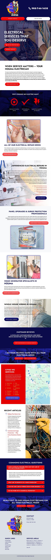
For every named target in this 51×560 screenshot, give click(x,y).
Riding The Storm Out (14, 414)
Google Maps (8, 540)
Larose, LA (29, 545)
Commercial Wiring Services (41, 194)
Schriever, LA (38, 542)
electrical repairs (25, 170)
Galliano (8, 393)
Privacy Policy (8, 545)
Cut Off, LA (39, 545)
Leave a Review (8, 542)
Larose (16, 391)
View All (28, 547)
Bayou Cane (9, 383)
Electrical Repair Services (41, 187)
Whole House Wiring (42, 192)
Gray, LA (35, 540)
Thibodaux (9, 391)
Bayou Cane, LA (30, 540)
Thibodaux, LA (39, 543)
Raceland (17, 394)
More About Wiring (11, 319)
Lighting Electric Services (41, 189)
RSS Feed (7, 549)
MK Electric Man (23, 556)
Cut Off (16, 393)
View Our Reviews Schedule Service (25, 343)
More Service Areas (12, 398)
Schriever (9, 388)
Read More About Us (12, 84)
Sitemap (7, 547)
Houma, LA (40, 540)
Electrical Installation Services (40, 186)
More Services (41, 198)
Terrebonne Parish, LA (31, 543)
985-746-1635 (38, 8)
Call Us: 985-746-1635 (12, 45)
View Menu (38, 18)
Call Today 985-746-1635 (26, 358)
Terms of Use (7, 546)
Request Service (12, 18)
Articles (6, 543)
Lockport (9, 394)
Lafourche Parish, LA (31, 542)
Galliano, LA (34, 545)
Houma (8, 385)
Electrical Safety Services (41, 191)
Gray (16, 383)
